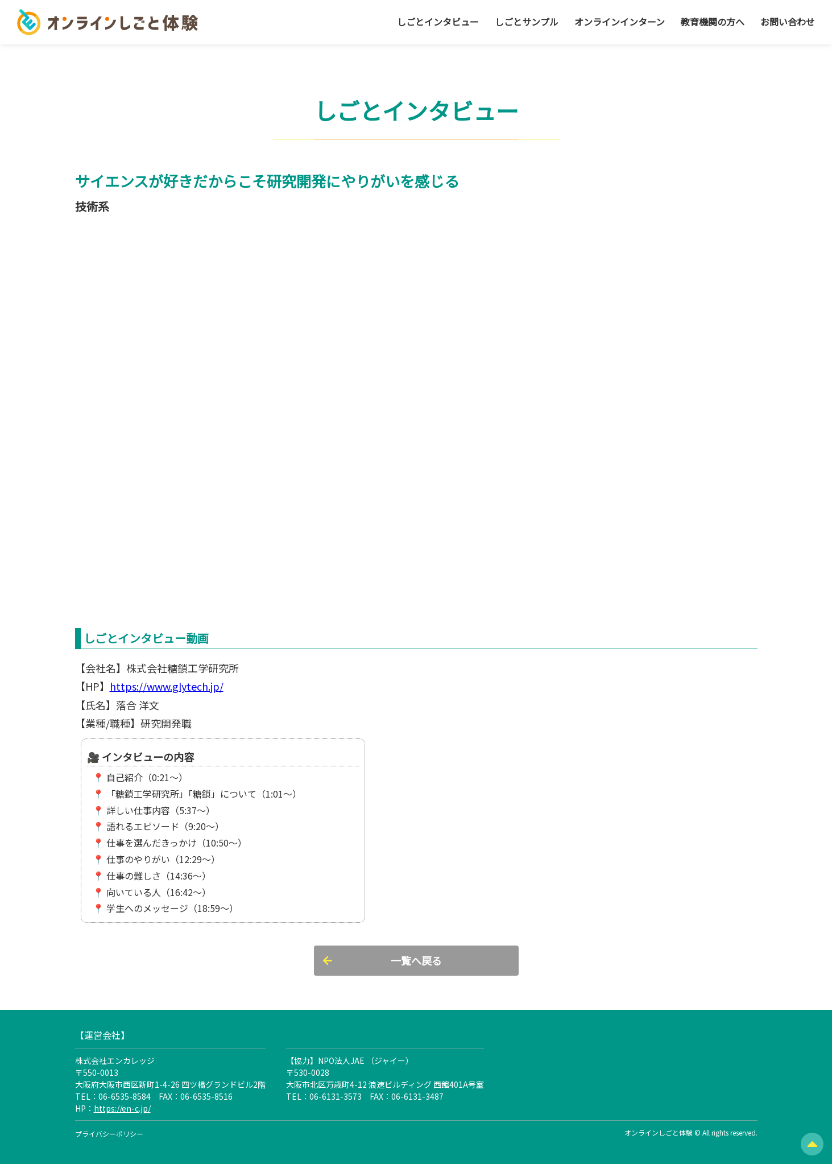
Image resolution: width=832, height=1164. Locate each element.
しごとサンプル (526, 21)
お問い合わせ (787, 21)
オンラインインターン (619, 21)
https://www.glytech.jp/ (166, 686)
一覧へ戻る (416, 960)
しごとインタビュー (438, 21)
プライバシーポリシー (109, 1133)
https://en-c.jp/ (122, 1108)
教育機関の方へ (712, 21)
